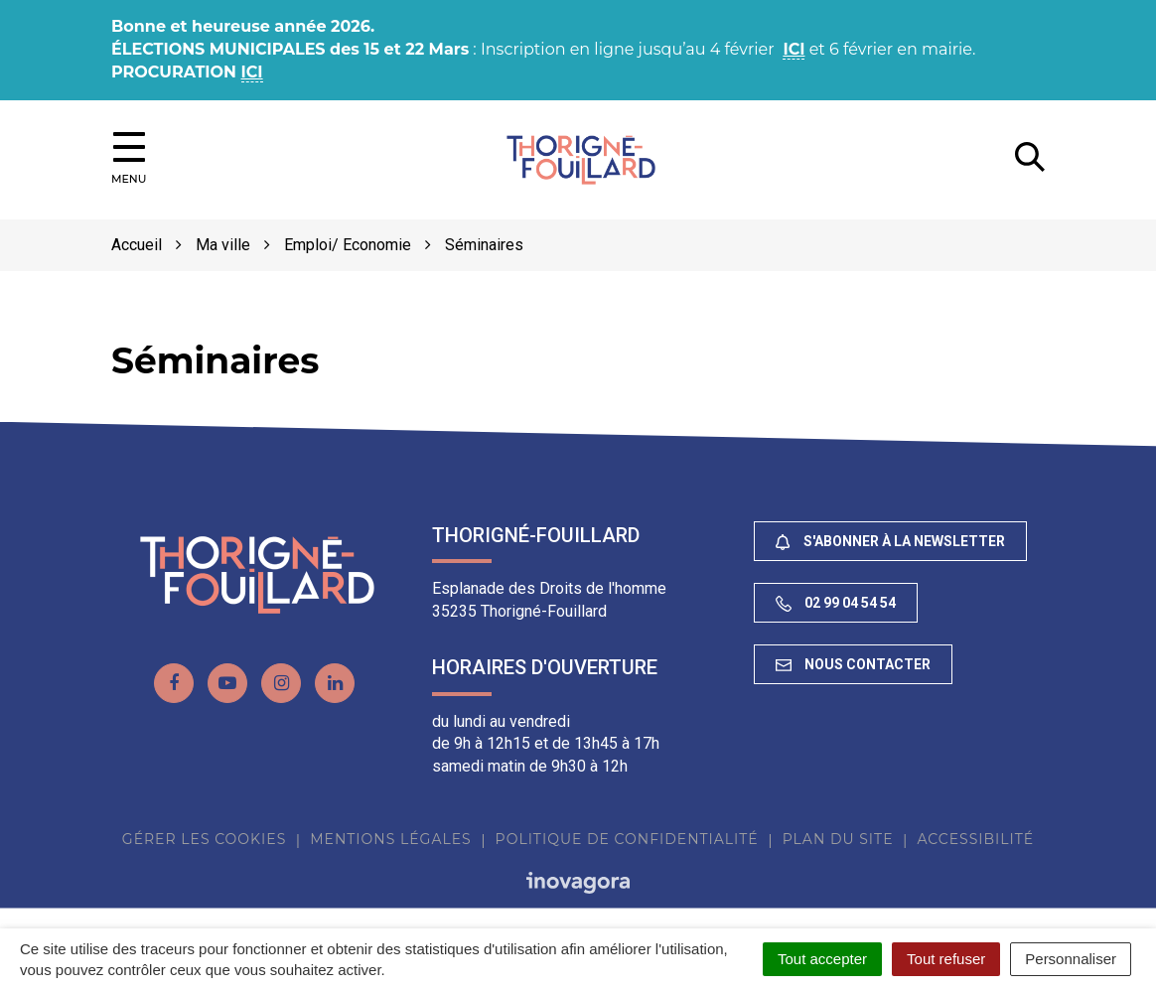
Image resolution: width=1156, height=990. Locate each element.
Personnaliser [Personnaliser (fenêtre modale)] (1070, 958)
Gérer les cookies (204, 839)
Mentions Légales (390, 839)
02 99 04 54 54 (836, 603)
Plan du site (838, 839)
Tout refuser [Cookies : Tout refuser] (946, 958)
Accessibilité (975, 839)
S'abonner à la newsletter (890, 541)
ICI (793, 49)
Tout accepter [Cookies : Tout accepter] (822, 958)
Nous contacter (853, 664)
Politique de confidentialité (627, 839)
